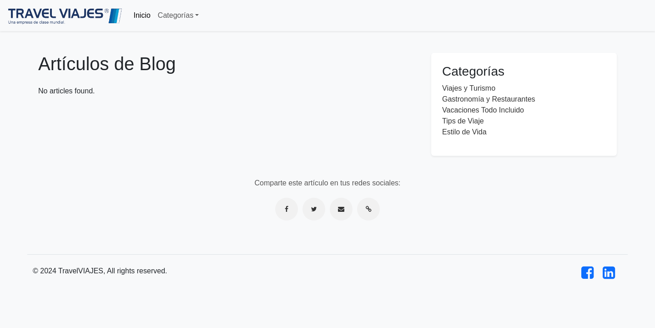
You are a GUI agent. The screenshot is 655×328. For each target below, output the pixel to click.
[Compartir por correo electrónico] (341, 209)
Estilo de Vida (464, 132)
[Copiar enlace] (368, 209)
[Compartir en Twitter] (313, 209)
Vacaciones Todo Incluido (483, 110)
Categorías (175, 15)
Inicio (142, 15)
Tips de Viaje (463, 121)
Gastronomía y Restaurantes (488, 99)
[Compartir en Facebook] (286, 209)
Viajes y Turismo (468, 88)
